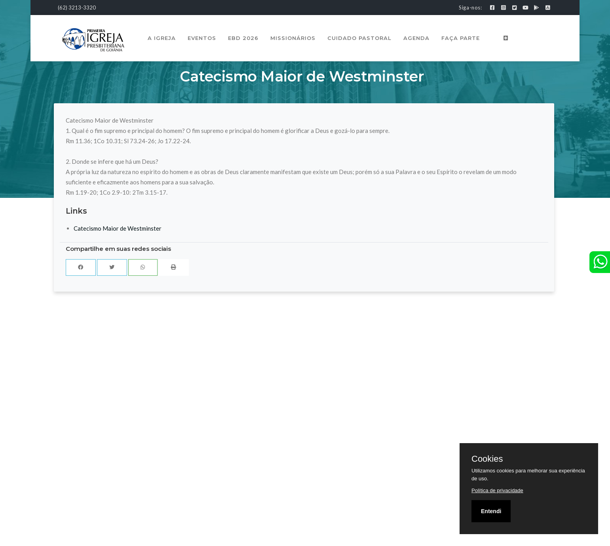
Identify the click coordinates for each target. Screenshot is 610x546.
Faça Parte (460, 38)
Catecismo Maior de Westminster (118, 228)
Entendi (491, 511)
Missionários (292, 38)
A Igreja (162, 38)
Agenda (416, 38)
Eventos (202, 38)
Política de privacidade (497, 490)
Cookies (487, 459)
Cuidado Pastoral (359, 38)
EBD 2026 (243, 38)
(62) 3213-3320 (77, 7)
